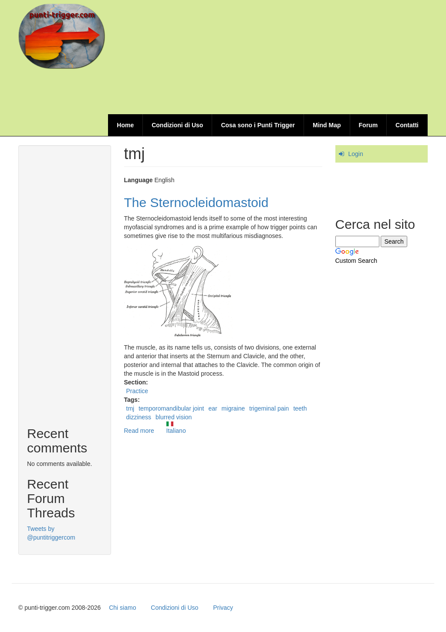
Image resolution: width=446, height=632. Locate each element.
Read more (139, 430)
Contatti (407, 125)
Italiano (176, 427)
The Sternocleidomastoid (196, 202)
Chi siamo (122, 607)
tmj (130, 408)
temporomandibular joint (171, 408)
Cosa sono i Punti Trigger (258, 125)
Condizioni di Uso (177, 125)
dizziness (139, 417)
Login (355, 153)
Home (125, 125)
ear (212, 408)
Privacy (223, 607)
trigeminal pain (269, 408)
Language (138, 180)
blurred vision (173, 417)
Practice (137, 390)
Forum (368, 125)
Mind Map (327, 125)
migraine (233, 408)
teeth (300, 408)
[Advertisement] (269, 92)
